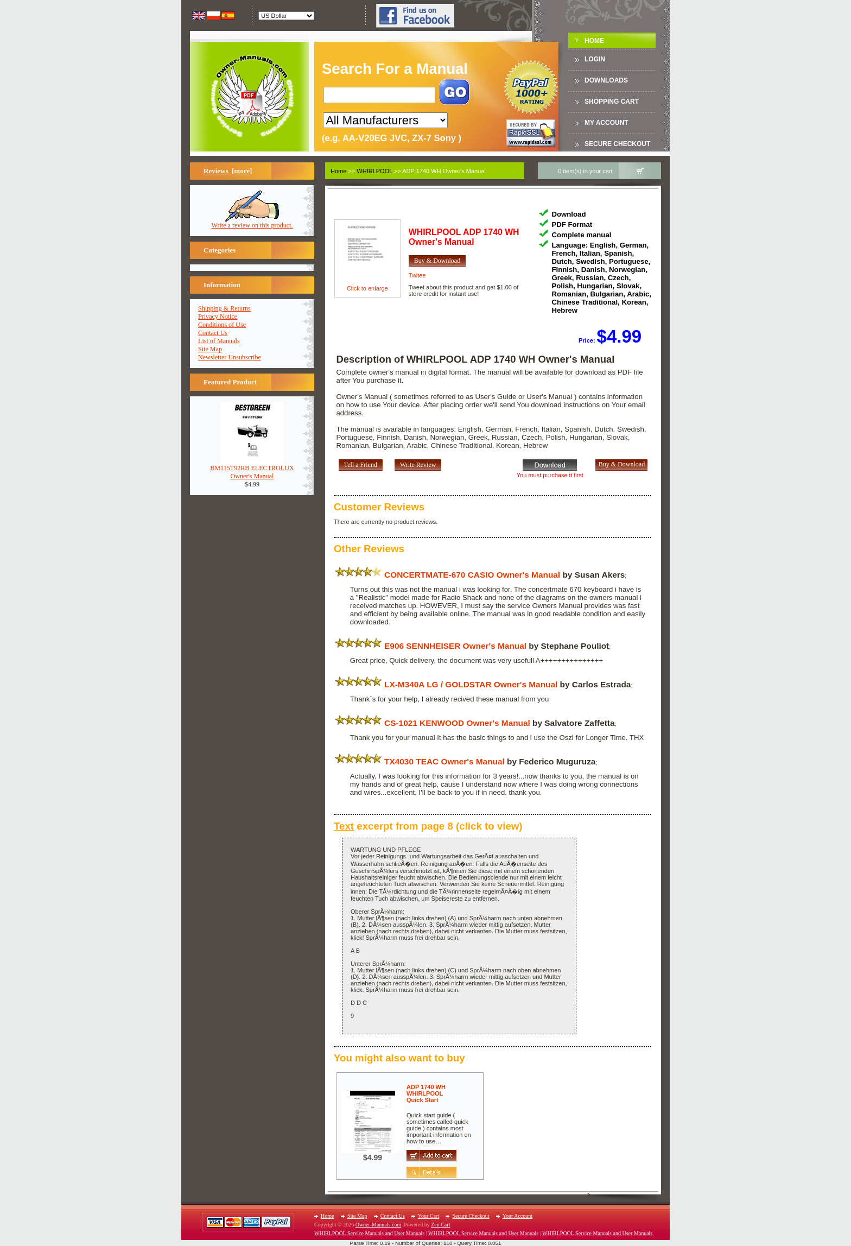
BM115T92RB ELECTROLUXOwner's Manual (252, 469)
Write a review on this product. (252, 222)
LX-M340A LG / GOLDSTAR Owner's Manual (470, 684)
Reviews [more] (228, 171)
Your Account (517, 1216)
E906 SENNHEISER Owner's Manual (455, 645)
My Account (606, 123)
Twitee (417, 275)
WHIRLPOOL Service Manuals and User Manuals (369, 1233)
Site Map (210, 349)
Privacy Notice (217, 316)
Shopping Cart (612, 101)
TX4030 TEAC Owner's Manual (444, 761)
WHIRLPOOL (374, 171)
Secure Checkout (617, 144)
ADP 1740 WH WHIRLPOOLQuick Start (426, 1093)
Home (594, 41)
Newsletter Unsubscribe (229, 357)
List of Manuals (219, 341)
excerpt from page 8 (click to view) (428, 826)
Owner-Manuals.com (378, 1225)
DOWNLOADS (606, 80)
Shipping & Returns (224, 308)
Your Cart (428, 1216)
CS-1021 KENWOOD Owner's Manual (457, 723)
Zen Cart (440, 1225)
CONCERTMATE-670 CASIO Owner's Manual (472, 574)
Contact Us (212, 333)
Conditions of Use (222, 324)
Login (595, 59)
